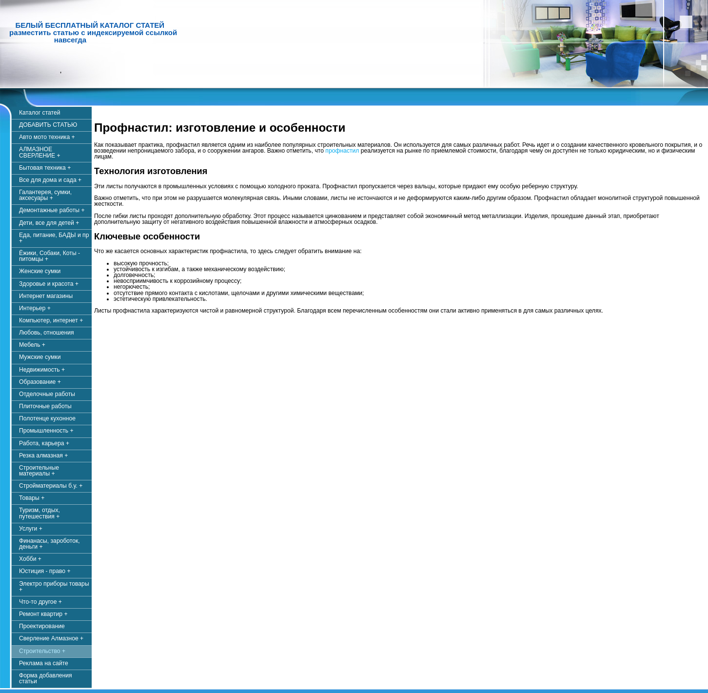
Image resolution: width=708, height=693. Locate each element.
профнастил (342, 150)
